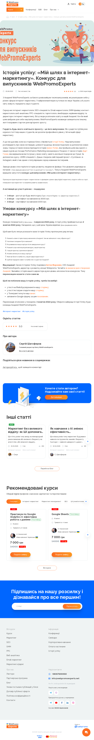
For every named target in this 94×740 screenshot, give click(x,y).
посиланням (42, 296)
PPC (8, 651)
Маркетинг (11, 638)
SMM (8, 646)
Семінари (52, 638)
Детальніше (56, 397)
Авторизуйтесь (10, 367)
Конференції (31, 10)
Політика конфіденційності (18, 696)
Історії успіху (54, 651)
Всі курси (47, 568)
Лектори (10, 674)
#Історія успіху (28, 311)
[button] (87, 441)
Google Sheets (65, 514)
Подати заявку (20, 554)
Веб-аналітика (13, 655)
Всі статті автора (26, 351)
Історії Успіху (58, 142)
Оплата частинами (56, 646)
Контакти (10, 700)
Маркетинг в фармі (14, 664)
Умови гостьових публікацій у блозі (22, 687)
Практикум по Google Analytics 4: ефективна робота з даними (25, 517)
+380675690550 (57, 674)
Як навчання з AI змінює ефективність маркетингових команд (66, 430)
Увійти (72, 4)
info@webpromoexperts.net (63, 678)
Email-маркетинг (14, 660)
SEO (8, 642)
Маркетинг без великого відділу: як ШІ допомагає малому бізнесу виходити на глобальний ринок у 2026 (26, 430)
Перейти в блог (47, 469)
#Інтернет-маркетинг (12, 311)
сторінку (44, 287)
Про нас (53, 10)
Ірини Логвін (52, 148)
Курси (9, 633)
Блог (46, 10)
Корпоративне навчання (59, 642)
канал (32, 293)
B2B (40, 10)
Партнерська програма (16, 678)
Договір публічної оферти (18, 691)
